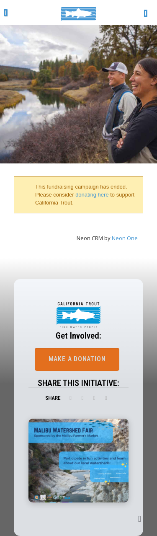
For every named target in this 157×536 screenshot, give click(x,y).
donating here (92, 195)
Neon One (125, 238)
